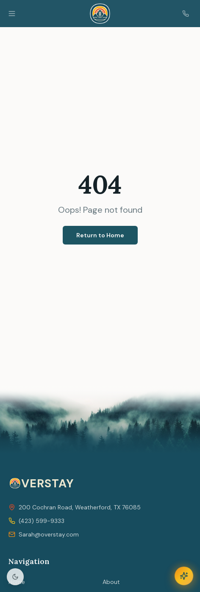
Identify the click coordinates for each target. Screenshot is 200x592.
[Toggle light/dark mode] (15, 576)
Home (16, 582)
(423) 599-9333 (41, 521)
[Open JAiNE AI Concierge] (184, 576)
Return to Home (100, 235)
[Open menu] (11, 13)
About (111, 582)
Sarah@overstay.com (49, 534)
